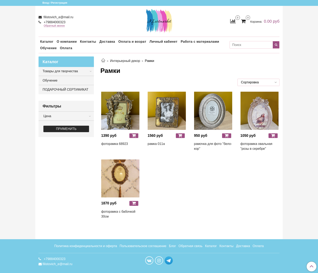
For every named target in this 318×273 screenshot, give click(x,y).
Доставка (107, 41)
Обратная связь (190, 246)
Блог (172, 246)
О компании (67, 41)
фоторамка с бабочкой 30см (118, 214)
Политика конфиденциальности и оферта (85, 246)
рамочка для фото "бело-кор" (213, 146)
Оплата (66, 48)
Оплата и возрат (132, 41)
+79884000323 (54, 22)
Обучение (48, 48)
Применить (66, 129)
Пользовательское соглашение (143, 246)
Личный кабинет (163, 41)
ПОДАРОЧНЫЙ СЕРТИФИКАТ (65, 89)
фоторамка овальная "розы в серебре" (256, 146)
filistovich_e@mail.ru (58, 17)
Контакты (88, 41)
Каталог (46, 41)
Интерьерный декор (125, 61)
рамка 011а (156, 144)
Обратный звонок (54, 25)
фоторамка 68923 (114, 144)
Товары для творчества (60, 71)
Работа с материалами (200, 41)
